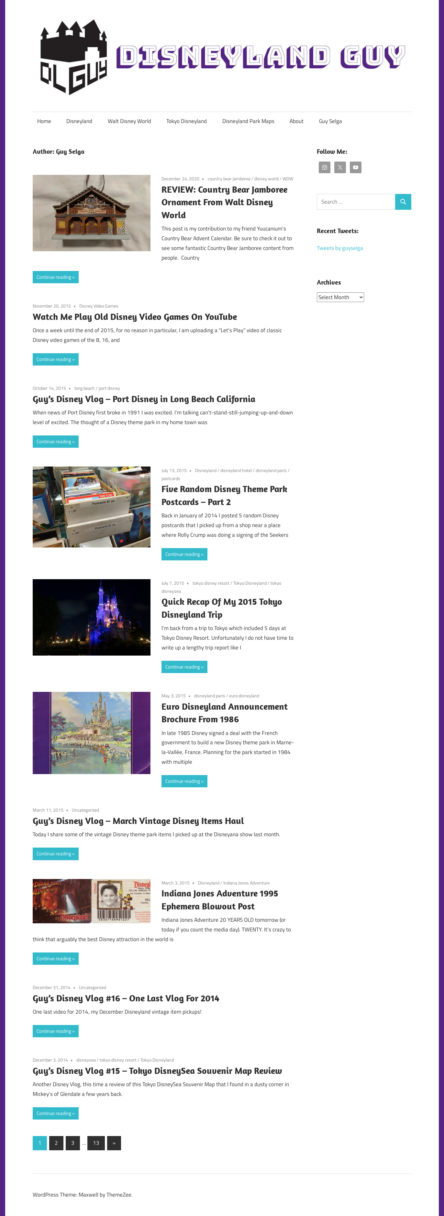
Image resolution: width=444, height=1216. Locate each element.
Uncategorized (85, 809)
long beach (84, 388)
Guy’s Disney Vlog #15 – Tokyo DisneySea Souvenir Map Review (157, 1070)
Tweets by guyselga (340, 248)
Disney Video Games (98, 305)
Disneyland (79, 121)
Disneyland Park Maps (248, 121)
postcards (170, 478)
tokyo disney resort (211, 583)
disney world (266, 178)
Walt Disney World (129, 121)
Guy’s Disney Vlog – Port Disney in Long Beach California (144, 398)
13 (96, 1143)
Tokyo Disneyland (186, 121)
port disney (109, 388)
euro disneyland (244, 695)
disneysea (86, 1059)
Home (44, 121)
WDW (288, 178)
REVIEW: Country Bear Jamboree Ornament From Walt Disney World (224, 202)
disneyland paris (271, 470)
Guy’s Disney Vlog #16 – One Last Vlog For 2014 (126, 998)
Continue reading (54, 277)
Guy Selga (330, 121)
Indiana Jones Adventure (246, 882)
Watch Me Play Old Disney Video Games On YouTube (135, 316)
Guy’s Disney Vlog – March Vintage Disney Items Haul (138, 820)
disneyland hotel (236, 470)
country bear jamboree (229, 178)
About (297, 121)
